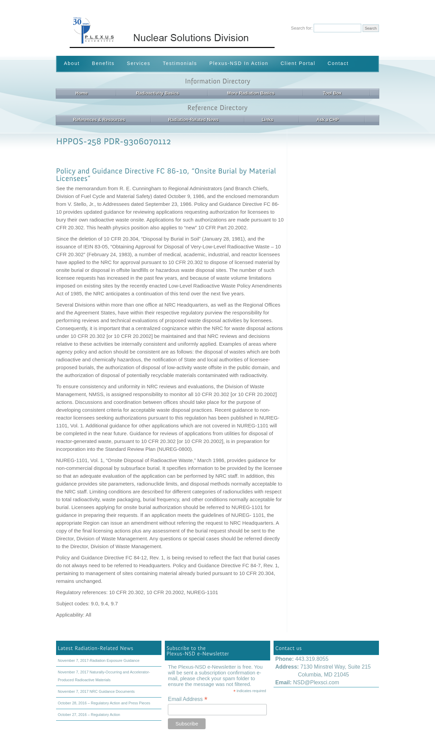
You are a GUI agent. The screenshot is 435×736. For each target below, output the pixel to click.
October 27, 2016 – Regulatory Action (89, 715)
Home (81, 93)
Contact (338, 63)
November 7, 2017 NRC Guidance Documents (96, 691)
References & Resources (99, 119)
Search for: (302, 28)
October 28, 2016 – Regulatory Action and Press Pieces (104, 703)
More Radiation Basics (251, 93)
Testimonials (180, 63)
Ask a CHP (327, 119)
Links (267, 119)
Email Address (187, 699)
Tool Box (332, 93)
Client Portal (298, 63)
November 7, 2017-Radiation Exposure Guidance (98, 660)
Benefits (103, 63)
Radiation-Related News (193, 119)
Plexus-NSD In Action (238, 63)
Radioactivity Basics (157, 93)
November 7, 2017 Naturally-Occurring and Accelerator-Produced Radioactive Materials (104, 676)
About (72, 63)
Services (139, 63)
